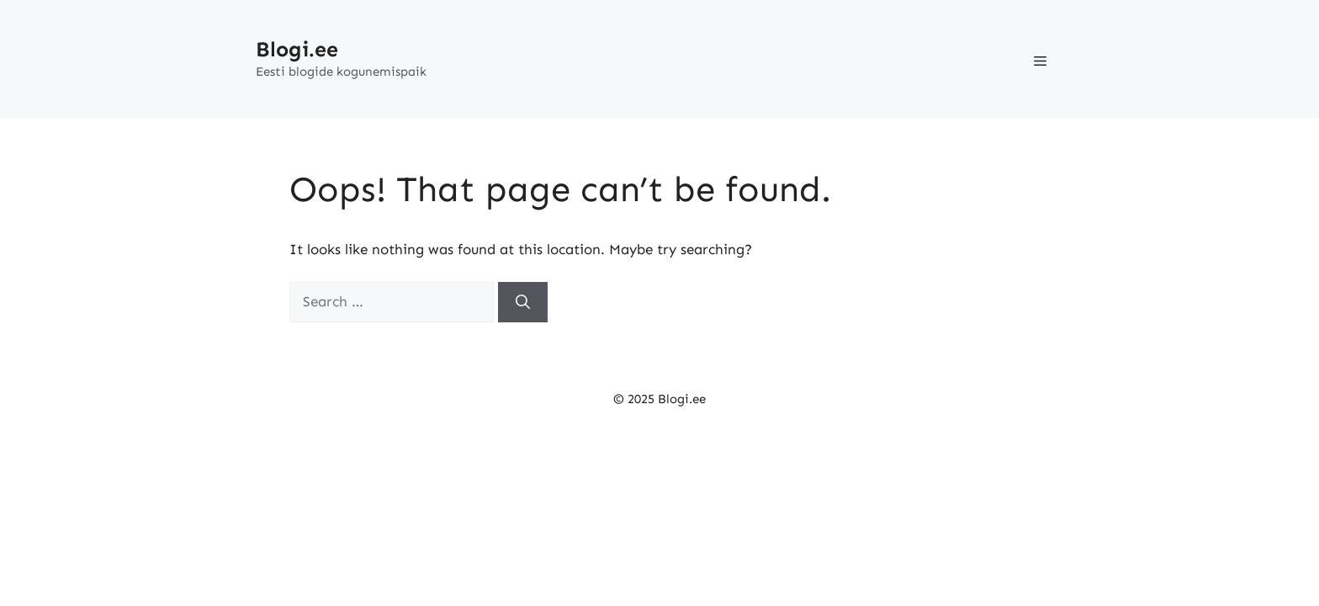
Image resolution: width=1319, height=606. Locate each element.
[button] (1040, 59)
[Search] (523, 302)
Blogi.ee (297, 49)
